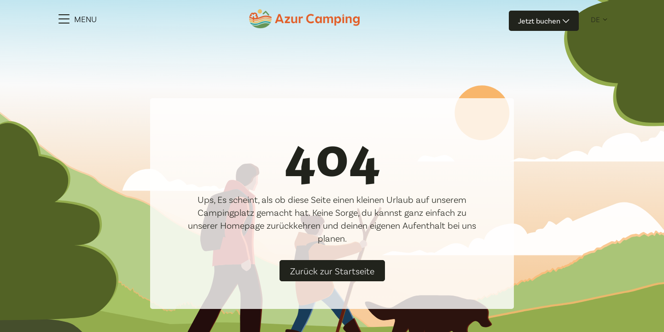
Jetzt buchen (544, 20)
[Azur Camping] (304, 19)
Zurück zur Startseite (332, 270)
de (595, 19)
